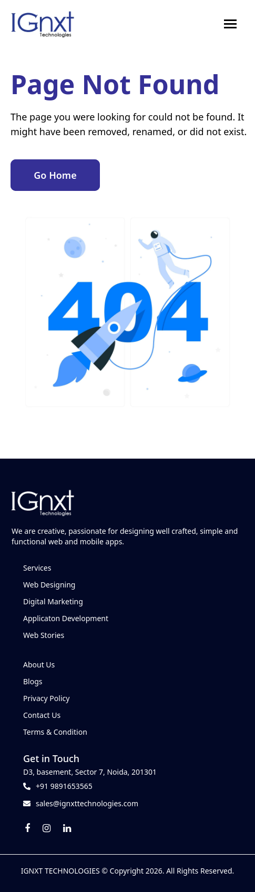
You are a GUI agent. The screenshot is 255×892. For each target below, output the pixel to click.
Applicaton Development (65, 618)
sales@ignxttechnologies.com (87, 803)
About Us (39, 665)
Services (37, 568)
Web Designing (49, 585)
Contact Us (41, 715)
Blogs (33, 681)
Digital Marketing (53, 601)
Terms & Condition (55, 732)
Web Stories (43, 635)
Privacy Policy (46, 698)
